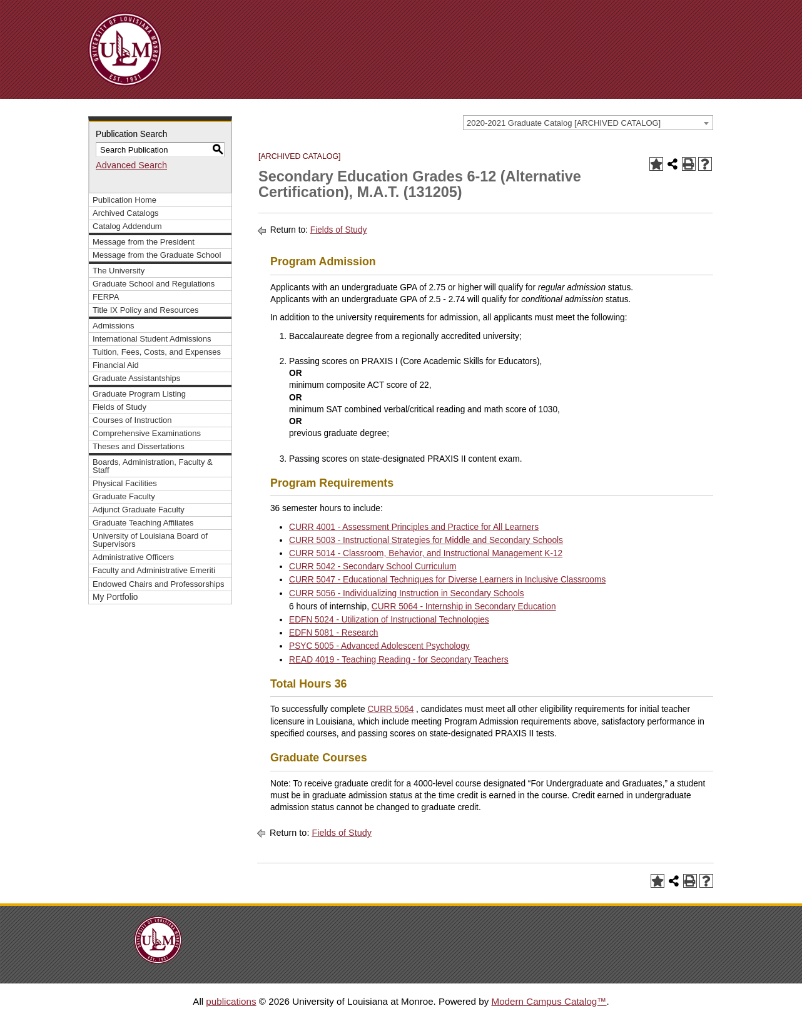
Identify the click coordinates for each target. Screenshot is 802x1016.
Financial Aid (116, 365)
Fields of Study (119, 407)
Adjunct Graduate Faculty (139, 509)
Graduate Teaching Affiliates (143, 522)
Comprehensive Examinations (147, 433)
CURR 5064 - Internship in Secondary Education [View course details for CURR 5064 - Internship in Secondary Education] (464, 606)
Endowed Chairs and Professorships (159, 584)
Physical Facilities (125, 483)
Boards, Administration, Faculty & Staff (153, 466)
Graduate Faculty (124, 496)
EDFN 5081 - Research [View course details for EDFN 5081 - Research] (333, 633)
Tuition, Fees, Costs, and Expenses (157, 352)
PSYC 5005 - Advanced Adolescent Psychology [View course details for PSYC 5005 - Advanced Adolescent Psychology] (379, 646)
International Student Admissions (152, 338)
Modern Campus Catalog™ (548, 1001)
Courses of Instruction (132, 420)
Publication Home (124, 200)
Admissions (114, 325)
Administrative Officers (133, 557)
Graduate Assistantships (136, 378)
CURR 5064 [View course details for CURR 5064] (390, 709)
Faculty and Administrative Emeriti (154, 570)
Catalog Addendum (127, 226)
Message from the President (144, 241)
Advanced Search (131, 165)
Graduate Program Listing (139, 394)
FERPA (106, 297)
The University (119, 270)
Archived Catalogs (126, 213)
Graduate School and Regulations (154, 283)
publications (231, 1001)
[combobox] (588, 122)
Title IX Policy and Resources (146, 310)
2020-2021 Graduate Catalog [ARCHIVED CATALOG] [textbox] (564, 123)
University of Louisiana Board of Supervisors (150, 540)
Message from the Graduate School (157, 255)
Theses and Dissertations (139, 446)
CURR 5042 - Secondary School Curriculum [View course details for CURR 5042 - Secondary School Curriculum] (372, 566)
